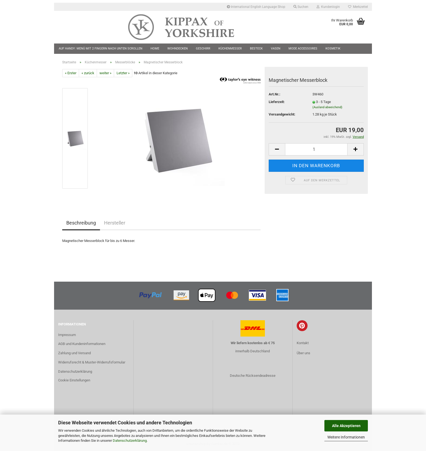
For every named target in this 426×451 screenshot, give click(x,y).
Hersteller (114, 223)
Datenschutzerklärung (130, 440)
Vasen (275, 48)
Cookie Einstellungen (74, 380)
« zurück (88, 73)
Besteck (256, 48)
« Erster (70, 73)
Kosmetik (332, 48)
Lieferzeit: (277, 102)
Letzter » (123, 73)
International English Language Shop (256, 7)
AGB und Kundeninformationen (81, 344)
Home (155, 48)
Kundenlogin (328, 7)
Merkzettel (358, 7)
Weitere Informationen (346, 437)
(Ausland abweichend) (327, 107)
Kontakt (303, 343)
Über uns (303, 353)
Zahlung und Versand (74, 353)
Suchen (300, 7)
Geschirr (203, 48)
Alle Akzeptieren (346, 426)
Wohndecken (177, 48)
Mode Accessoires (303, 48)
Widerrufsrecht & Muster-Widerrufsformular (91, 362)
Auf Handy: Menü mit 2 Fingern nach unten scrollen (100, 48)
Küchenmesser (230, 48)
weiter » (105, 73)
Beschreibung (81, 223)
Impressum (67, 335)
